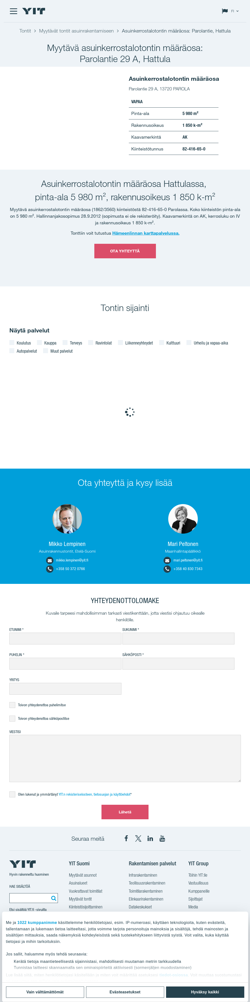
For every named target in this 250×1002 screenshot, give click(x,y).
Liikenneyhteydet (139, 342)
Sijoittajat (195, 899)
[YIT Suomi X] (138, 838)
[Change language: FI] (231, 11)
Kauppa (50, 342)
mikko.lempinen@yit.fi (67, 560)
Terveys (76, 342)
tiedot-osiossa (173, 975)
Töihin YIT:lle (197, 875)
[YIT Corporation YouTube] (162, 838)
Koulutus (24, 342)
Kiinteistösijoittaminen (85, 906)
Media (193, 906)
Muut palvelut (61, 351)
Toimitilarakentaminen (146, 891)
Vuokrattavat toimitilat (85, 891)
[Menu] (13, 11)
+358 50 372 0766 (65, 568)
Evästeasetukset (125, 992)
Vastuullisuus (198, 883)
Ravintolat (104, 342)
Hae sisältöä (19, 886)
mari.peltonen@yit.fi (183, 560)
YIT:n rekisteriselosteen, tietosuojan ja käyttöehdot (94, 794)
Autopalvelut (27, 351)
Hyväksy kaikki (205, 992)
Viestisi (15, 731)
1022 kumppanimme (37, 922)
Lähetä (125, 811)
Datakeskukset (140, 906)
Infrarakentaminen (143, 875)
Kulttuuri (173, 342)
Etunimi (15, 629)
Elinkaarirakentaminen (146, 899)
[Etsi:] (53, 898)
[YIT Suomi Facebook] (126, 838)
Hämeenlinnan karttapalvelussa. (146, 233)
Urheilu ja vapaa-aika (211, 342)
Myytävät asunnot (83, 875)
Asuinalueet (78, 883)
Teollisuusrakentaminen (147, 883)
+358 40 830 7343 (183, 568)
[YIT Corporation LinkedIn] (150, 838)
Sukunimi (129, 629)
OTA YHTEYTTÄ (125, 250)
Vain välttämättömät (45, 992)
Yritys (14, 679)
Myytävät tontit (80, 899)
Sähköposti (131, 654)
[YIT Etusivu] (33, 11)
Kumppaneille (199, 891)
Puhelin (15, 654)
